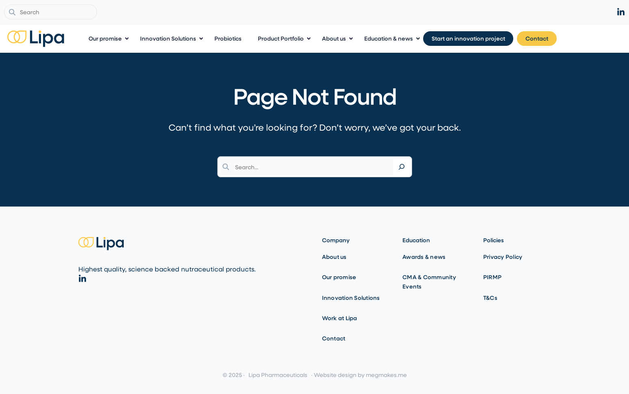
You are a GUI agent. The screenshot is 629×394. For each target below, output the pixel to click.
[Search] (401, 166)
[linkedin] (621, 12)
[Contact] (602, 38)
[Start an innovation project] (533, 38)
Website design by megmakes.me (360, 375)
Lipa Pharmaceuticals (278, 375)
